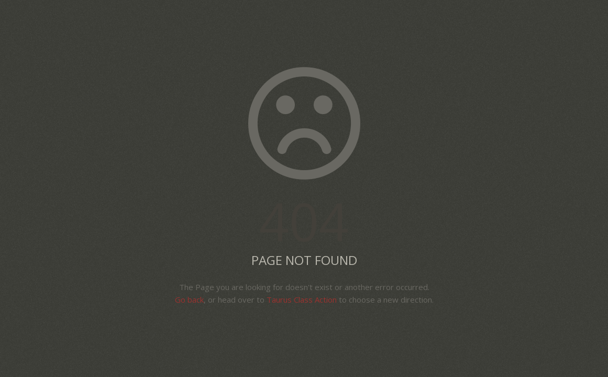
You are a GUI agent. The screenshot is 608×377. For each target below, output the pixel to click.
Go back (189, 299)
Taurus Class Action (302, 299)
